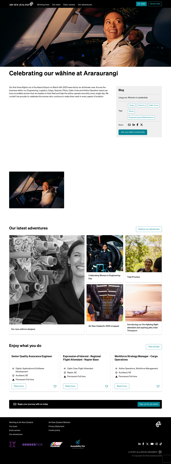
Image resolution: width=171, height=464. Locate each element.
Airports (141, 105)
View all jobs (153, 347)
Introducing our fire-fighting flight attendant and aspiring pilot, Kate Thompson (142, 328)
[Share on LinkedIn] (134, 125)
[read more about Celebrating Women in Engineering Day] (105, 253)
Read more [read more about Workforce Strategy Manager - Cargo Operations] (122, 386)
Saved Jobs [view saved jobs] (155, 4)
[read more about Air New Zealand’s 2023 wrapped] (105, 302)
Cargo (131, 105)
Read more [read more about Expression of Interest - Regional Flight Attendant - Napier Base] (70, 386)
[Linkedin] (139, 444)
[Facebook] (143, 444)
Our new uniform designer (23, 329)
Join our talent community (133, 132)
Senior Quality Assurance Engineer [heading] (32, 356)
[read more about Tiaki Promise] (143, 253)
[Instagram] (156, 444)
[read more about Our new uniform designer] (46, 279)
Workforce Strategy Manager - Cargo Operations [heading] (136, 358)
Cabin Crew (153, 105)
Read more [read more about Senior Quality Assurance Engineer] (19, 386)
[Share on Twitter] (141, 125)
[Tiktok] (161, 444)
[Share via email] (129, 125)
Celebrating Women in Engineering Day (104, 277)
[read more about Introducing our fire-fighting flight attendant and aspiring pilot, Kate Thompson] (143, 302)
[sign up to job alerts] (86, 404)
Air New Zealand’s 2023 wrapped (103, 326)
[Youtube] (152, 444)
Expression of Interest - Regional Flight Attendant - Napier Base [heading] (82, 358)
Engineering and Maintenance (141, 117)
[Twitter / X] (147, 444)
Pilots (131, 111)
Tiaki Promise (133, 277)
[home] (21, 4)
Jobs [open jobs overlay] (143, 4)
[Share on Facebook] (137, 125)
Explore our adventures (148, 229)
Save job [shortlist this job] (55, 386)
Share (121, 125)
